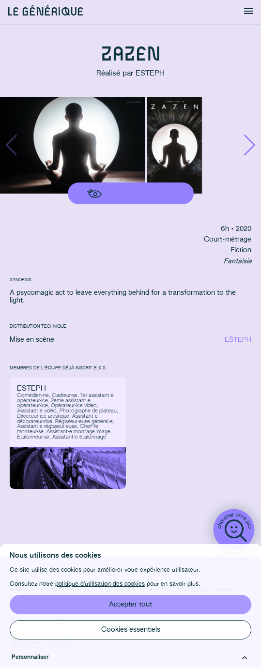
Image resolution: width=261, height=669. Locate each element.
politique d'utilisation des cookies (100, 584)
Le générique (45, 12)
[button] (249, 145)
